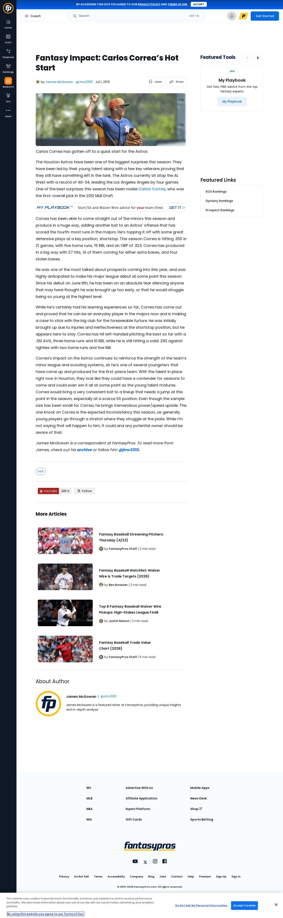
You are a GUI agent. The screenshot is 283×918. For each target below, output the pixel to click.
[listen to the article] (155, 82)
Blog (151, 876)
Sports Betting (201, 819)
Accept (198, 4)
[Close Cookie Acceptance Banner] (276, 904)
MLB (41, 471)
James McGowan (59, 82)
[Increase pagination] (258, 58)
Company (136, 876)
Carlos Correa (152, 189)
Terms (98, 876)
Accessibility (116, 876)
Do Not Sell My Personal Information (201, 905)
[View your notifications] (231, 16)
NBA (89, 809)
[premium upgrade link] (243, 16)
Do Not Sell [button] (81, 876)
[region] (141, 905)
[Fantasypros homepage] (8, 10)
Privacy (64, 876)
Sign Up (221, 876)
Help (191, 876)
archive (84, 449)
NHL (89, 819)
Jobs (162, 876)
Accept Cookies (244, 905)
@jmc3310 (128, 449)
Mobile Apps (200, 788)
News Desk (198, 798)
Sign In (236, 876)
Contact (177, 876)
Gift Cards (134, 819)
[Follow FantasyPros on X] (84, 491)
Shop (196, 809)
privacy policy (149, 4)
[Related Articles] (111, 586)
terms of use (177, 4)
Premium (205, 876)
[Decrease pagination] (247, 58)
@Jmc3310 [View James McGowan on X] (84, 82)
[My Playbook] (232, 101)
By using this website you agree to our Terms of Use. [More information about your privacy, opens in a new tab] (45, 914)
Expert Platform (138, 809)
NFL (89, 788)
